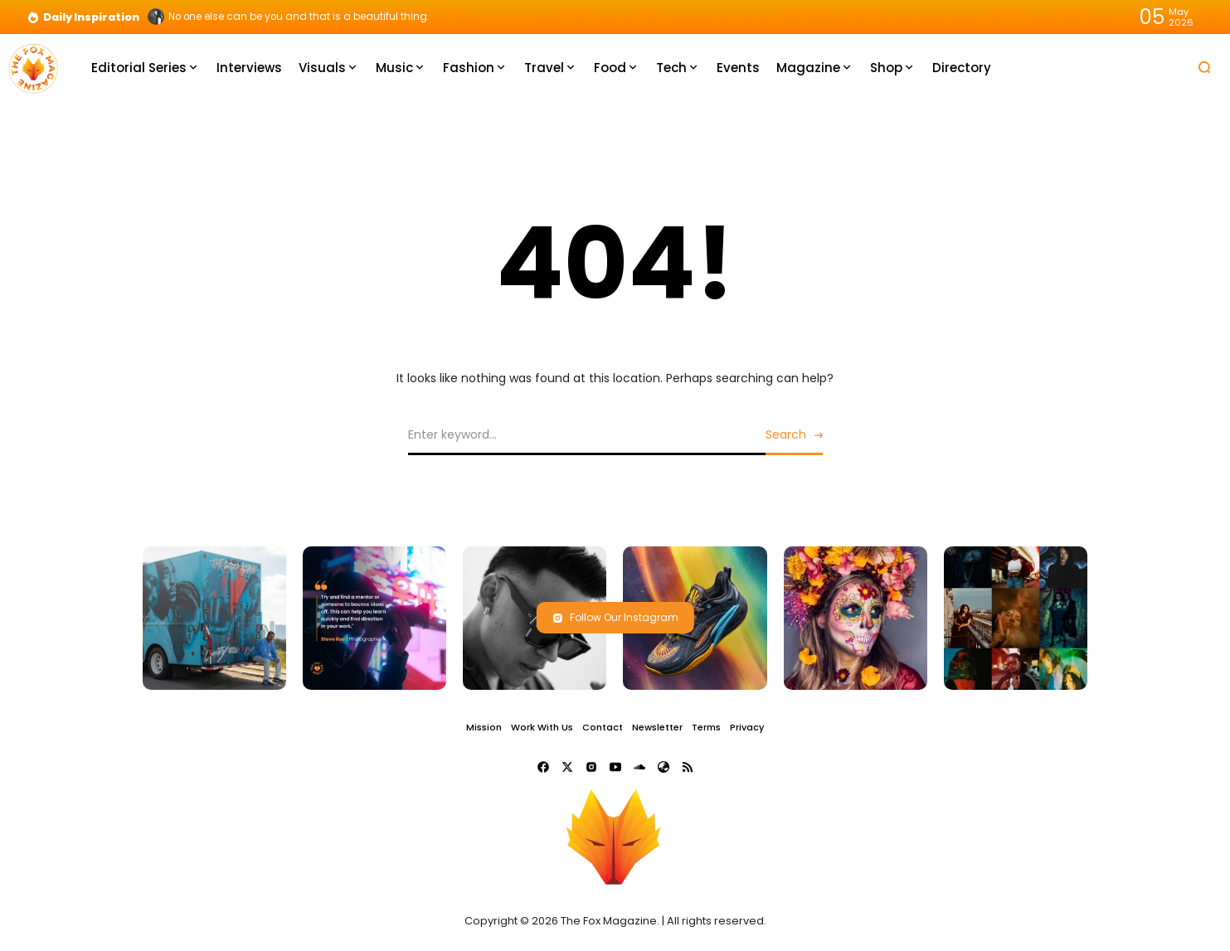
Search (786, 434)
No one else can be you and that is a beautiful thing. (299, 16)
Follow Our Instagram (615, 617)
